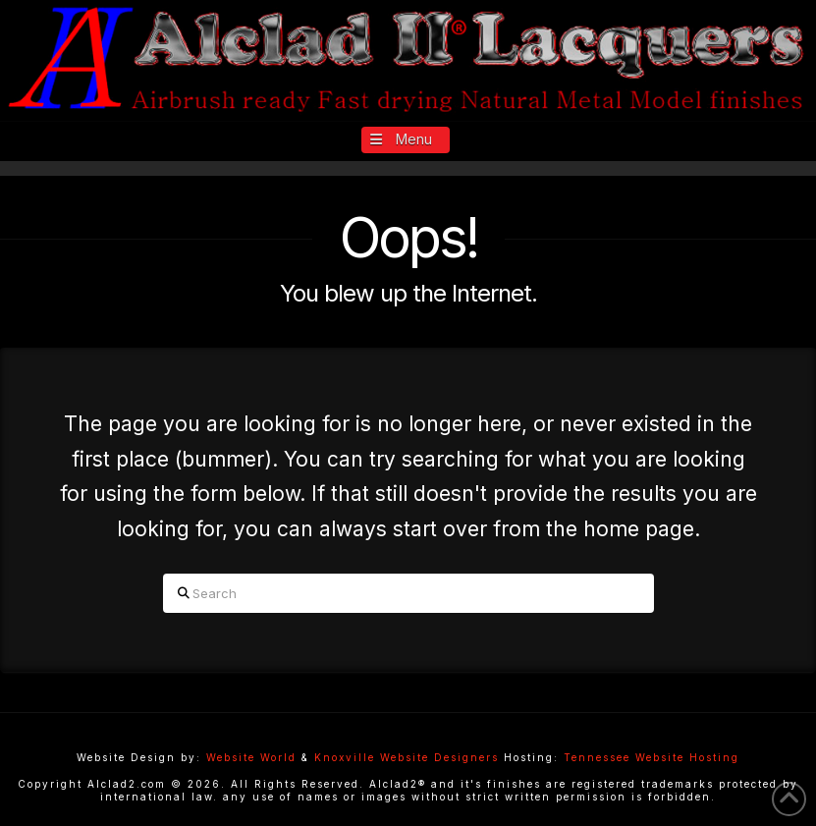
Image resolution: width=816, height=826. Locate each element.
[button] (406, 140)
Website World (251, 757)
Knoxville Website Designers (406, 757)
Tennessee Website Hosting (651, 757)
